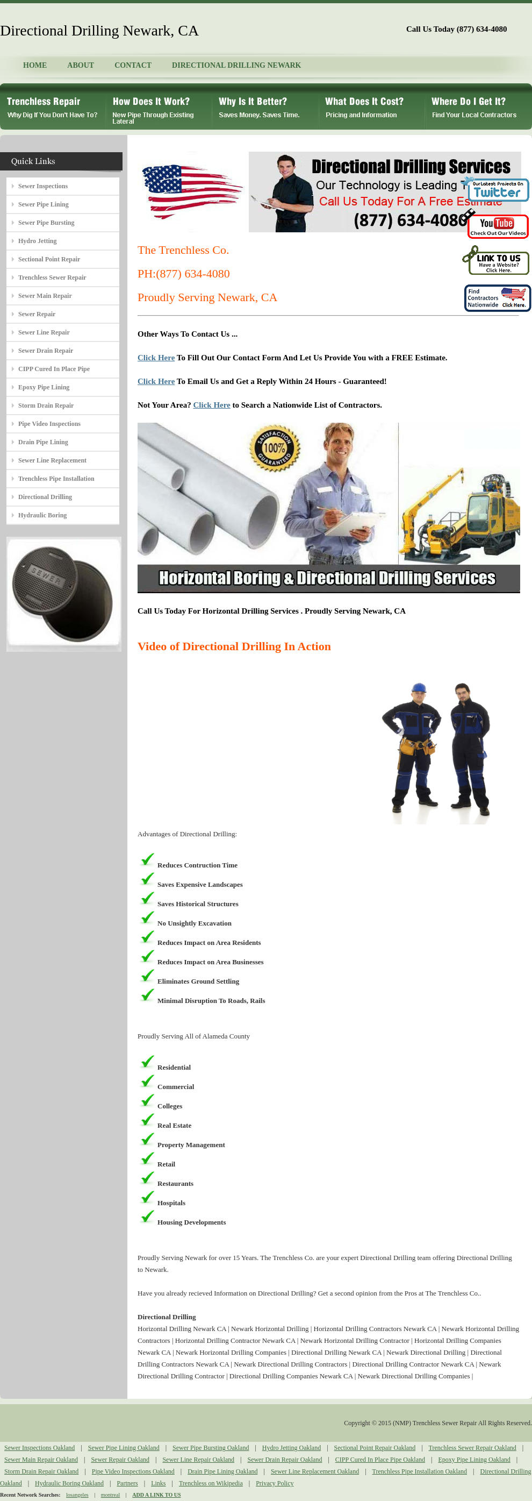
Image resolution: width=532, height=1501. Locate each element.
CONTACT (133, 65)
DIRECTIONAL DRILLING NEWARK (236, 65)
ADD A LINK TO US (156, 1495)
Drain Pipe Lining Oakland (222, 1471)
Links (158, 1483)
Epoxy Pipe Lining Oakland (474, 1459)
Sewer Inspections (43, 186)
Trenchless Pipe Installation (56, 478)
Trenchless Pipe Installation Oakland (420, 1471)
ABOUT (80, 65)
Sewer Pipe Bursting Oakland (210, 1448)
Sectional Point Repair (49, 259)
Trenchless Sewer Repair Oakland (472, 1448)
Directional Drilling (45, 497)
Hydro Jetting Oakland (291, 1448)
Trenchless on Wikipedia (211, 1483)
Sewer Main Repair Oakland (41, 1459)
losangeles (77, 1495)
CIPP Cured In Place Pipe (54, 369)
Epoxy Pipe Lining (43, 387)
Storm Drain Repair (46, 405)
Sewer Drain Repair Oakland (284, 1459)
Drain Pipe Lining (43, 442)
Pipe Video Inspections (49, 424)
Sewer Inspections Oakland (39, 1448)
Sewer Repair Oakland (120, 1459)
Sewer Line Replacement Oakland (315, 1471)
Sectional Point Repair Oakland (375, 1448)
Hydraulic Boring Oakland (69, 1483)
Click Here (156, 357)
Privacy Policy (274, 1483)
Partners (127, 1483)
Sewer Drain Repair (45, 350)
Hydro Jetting (37, 241)
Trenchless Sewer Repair (52, 277)
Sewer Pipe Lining (43, 204)
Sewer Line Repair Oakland (198, 1459)
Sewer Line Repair (44, 332)
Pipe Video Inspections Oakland (133, 1471)
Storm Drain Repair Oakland (41, 1471)
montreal (110, 1495)
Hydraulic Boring (42, 515)
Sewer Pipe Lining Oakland (124, 1448)
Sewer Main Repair (45, 296)
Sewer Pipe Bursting (46, 222)
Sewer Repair (36, 314)
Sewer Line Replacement (52, 460)
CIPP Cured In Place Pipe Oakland (380, 1459)
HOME (35, 65)
